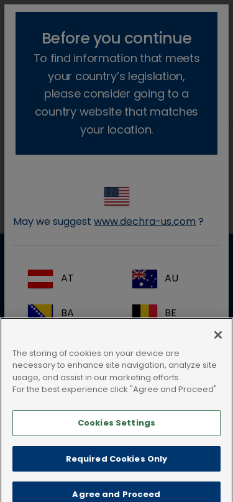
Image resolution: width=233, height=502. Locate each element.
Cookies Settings (116, 434)
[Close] (218, 346)
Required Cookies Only (117, 469)
